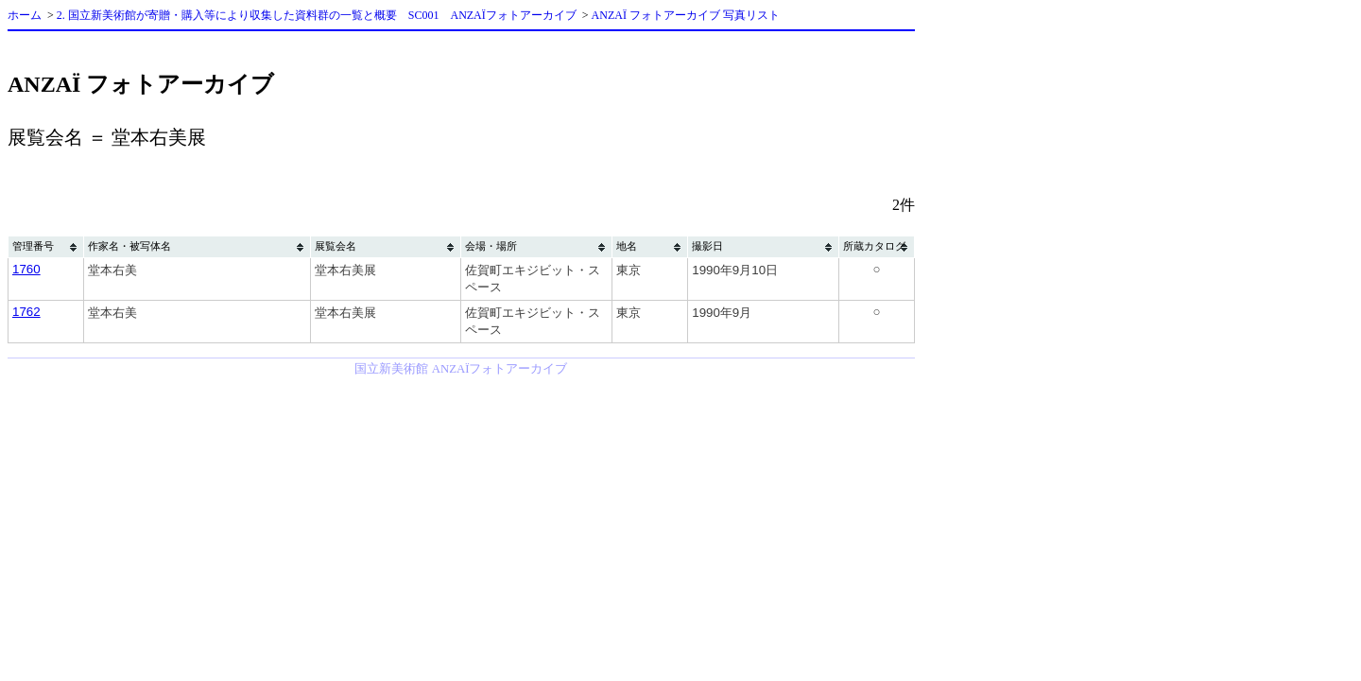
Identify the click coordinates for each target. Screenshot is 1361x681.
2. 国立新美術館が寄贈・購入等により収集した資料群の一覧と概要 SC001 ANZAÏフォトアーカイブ (317, 15)
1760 (26, 269)
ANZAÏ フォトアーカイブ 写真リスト (686, 15)
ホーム (25, 15)
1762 (26, 312)
